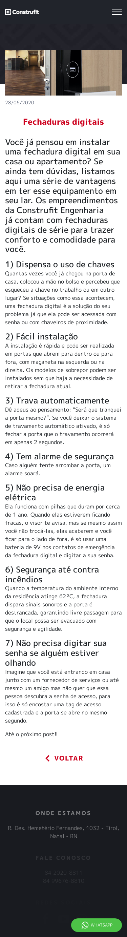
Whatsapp (101, 925)
